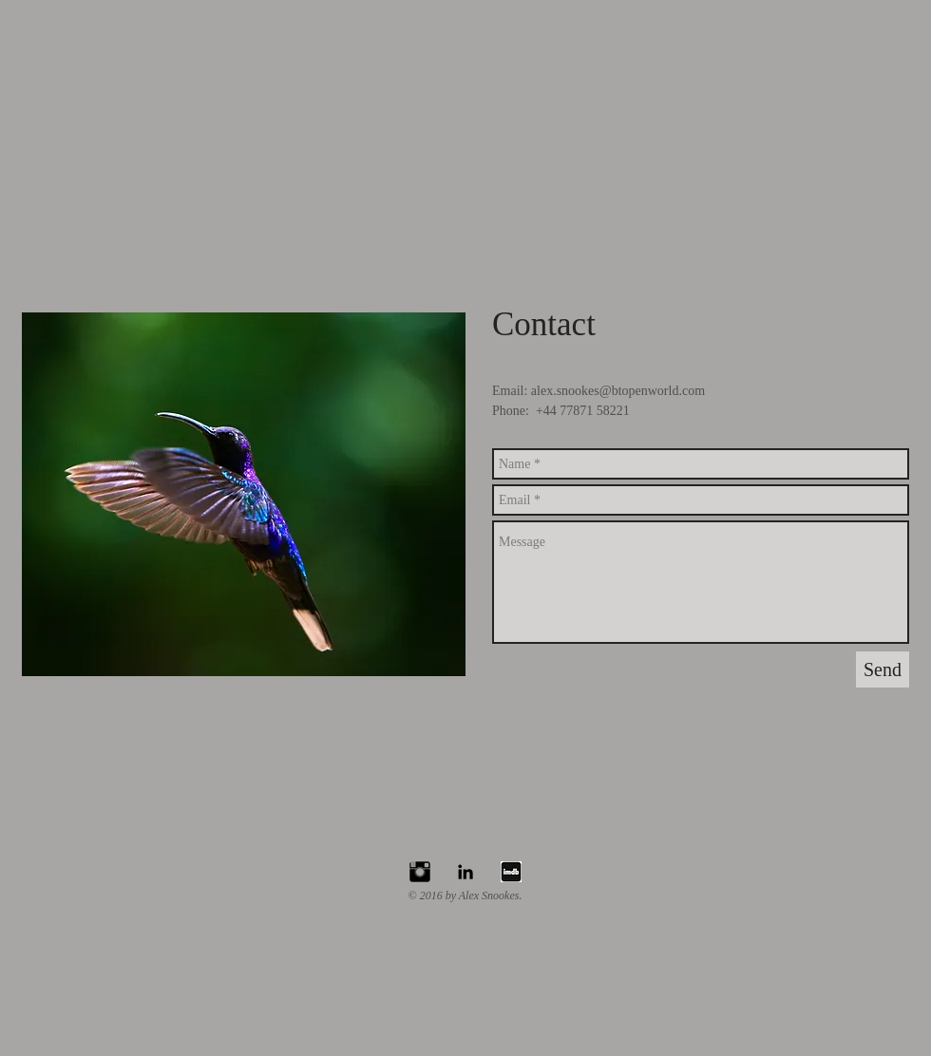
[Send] (882, 669)
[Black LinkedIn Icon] (465, 871)
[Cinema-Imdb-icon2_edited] (511, 871)
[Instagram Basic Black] (419, 871)
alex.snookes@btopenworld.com (618, 391)
